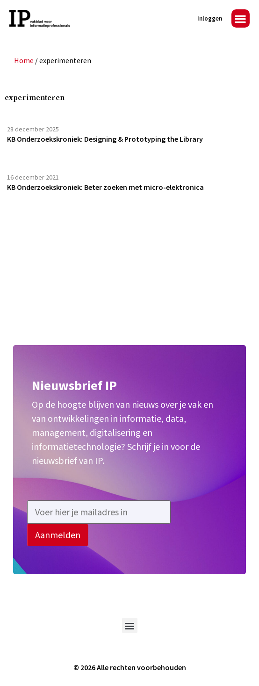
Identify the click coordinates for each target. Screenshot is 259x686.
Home (24, 60)
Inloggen (209, 18)
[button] (240, 18)
